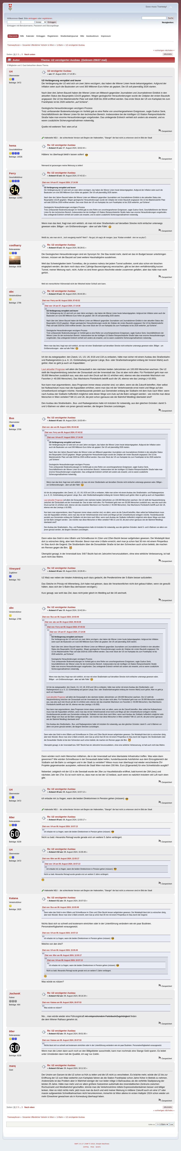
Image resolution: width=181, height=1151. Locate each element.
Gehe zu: (151, 1124)
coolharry (15, 245)
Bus (11, 418)
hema (12, 145)
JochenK (14, 993)
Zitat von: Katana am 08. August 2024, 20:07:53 (61, 1002)
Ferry (12, 173)
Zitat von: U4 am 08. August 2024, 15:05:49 (60, 950)
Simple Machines (102, 1144)
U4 (11, 71)
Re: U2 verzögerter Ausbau (61, 145)
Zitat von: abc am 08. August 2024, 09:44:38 (60, 427)
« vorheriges (158, 50)
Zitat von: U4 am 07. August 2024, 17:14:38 (60, 182)
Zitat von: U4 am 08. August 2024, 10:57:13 (60, 826)
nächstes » (169, 50)
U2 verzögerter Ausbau (59, 71)
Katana (13, 898)
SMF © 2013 (90, 1144)
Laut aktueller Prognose (53, 369)
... (20, 54)
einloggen (32, 18)
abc (11, 291)
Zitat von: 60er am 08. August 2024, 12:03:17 (60, 859)
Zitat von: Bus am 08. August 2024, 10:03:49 (60, 617)
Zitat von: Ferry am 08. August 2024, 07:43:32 (61, 301)
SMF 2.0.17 (79, 1144)
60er (12, 817)
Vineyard (14, 568)
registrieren (47, 18)
